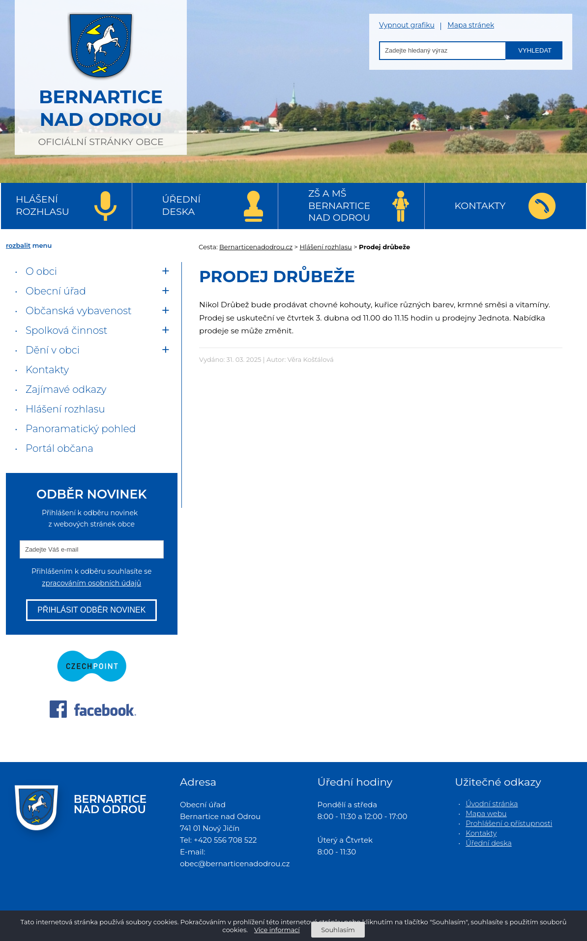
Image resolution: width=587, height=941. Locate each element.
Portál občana (59, 448)
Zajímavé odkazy (66, 389)
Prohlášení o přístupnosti (509, 823)
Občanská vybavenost (79, 311)
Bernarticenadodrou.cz (256, 247)
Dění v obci (53, 350)
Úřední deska (181, 205)
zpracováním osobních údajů (91, 583)
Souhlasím (337, 930)
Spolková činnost (67, 330)
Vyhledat (535, 50)
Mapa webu (486, 813)
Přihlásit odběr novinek (91, 610)
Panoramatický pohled (81, 429)
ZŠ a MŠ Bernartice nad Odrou (339, 205)
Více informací (277, 930)
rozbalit (18, 245)
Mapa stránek (470, 25)
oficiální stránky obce (101, 76)
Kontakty (480, 205)
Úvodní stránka (492, 803)
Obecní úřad (56, 291)
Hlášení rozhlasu (42, 205)
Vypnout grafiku (407, 25)
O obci (41, 271)
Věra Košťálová (311, 359)
